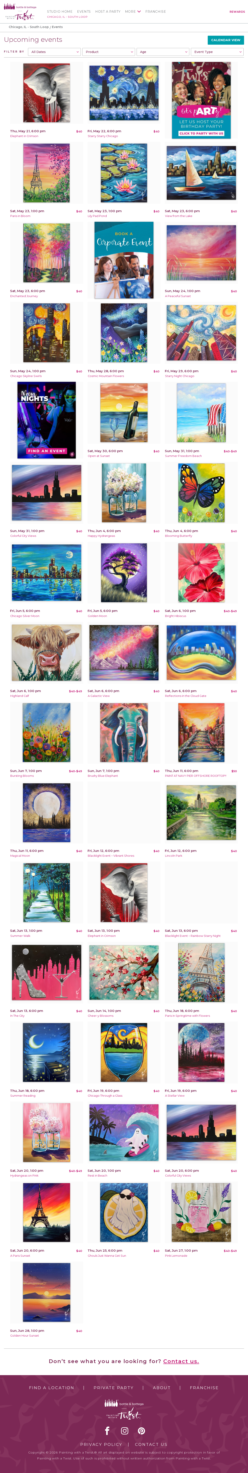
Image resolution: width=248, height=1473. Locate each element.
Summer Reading (22, 1095)
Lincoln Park (173, 855)
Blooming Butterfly (178, 535)
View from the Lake (178, 216)
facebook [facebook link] (107, 1431)
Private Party (114, 1387)
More (130, 12)
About (162, 1387)
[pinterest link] (141, 1431)
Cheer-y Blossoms (100, 1015)
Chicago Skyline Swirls (26, 376)
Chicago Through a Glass (105, 1095)
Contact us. (181, 1361)
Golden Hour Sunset (24, 1335)
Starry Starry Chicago (103, 136)
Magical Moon (20, 855)
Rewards (237, 11)
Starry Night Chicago (179, 376)
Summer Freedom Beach (183, 456)
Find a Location (51, 1387)
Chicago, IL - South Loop (67, 16)
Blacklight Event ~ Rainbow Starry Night (193, 935)
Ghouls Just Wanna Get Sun (107, 1255)
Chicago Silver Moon (24, 616)
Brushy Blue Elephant (103, 775)
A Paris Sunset (20, 1255)
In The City (17, 1015)
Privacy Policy (101, 1444)
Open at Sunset (99, 456)
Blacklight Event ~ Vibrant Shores (111, 855)
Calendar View (226, 40)
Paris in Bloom (20, 216)
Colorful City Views (23, 535)
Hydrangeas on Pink (24, 1175)
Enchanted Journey (24, 296)
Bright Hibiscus (175, 616)
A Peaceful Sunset (178, 296)
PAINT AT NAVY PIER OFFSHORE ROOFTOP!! (195, 775)
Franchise (155, 12)
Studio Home (60, 12)
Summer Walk (20, 935)
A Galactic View (99, 696)
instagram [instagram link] (124, 1431)
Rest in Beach (97, 1175)
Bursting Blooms (22, 775)
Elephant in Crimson (24, 136)
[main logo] (20, 5)
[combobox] (54, 52)
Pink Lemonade (176, 1255)
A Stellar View (175, 1095)
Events (84, 12)
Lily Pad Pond (97, 216)
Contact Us (151, 1444)
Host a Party (108, 12)
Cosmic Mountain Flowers (106, 376)
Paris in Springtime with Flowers (187, 1015)
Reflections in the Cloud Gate (185, 696)
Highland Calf (19, 696)
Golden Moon (97, 616)
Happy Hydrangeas (101, 535)
